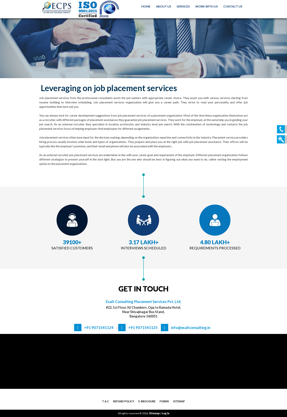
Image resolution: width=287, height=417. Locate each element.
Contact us (232, 6)
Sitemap (179, 401)
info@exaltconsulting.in (190, 327)
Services (183, 6)
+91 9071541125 (143, 327)
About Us (163, 6)
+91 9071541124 (98, 327)
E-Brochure (146, 401)
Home (145, 6)
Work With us (206, 6)
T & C (105, 401)
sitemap (154, 413)
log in (165, 413)
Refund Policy (123, 401)
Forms (164, 401)
